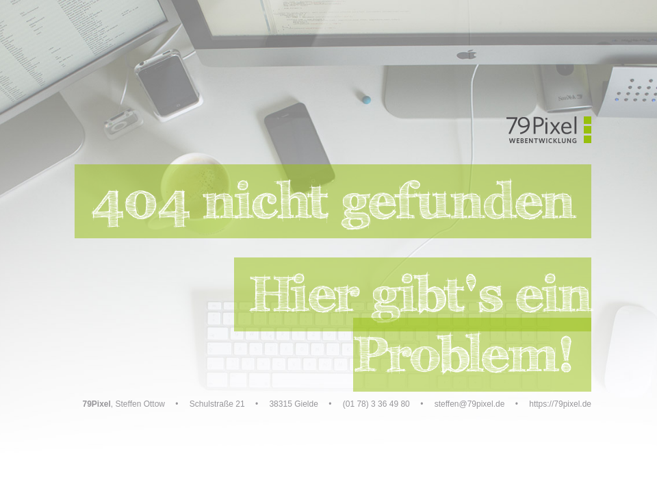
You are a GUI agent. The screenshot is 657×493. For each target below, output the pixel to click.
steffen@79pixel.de (470, 404)
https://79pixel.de (560, 404)
